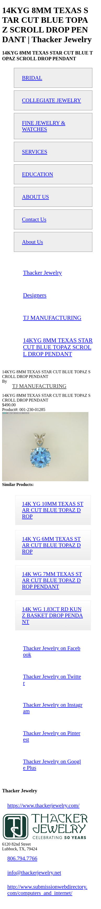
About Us (32, 242)
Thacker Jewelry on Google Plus (52, 764)
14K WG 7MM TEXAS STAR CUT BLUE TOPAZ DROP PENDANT (52, 580)
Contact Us (34, 219)
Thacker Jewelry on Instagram (52, 708)
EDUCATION (37, 174)
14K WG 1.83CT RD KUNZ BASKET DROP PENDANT (52, 615)
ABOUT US (35, 197)
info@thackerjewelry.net (34, 872)
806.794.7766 (22, 858)
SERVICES (34, 152)
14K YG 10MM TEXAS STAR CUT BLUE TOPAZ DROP (52, 510)
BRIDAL (32, 78)
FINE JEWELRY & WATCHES (43, 126)
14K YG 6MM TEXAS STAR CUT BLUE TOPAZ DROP (51, 545)
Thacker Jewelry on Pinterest (51, 736)
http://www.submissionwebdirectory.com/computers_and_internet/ (47, 890)
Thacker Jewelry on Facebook (51, 651)
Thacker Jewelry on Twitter (52, 679)
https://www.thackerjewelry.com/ (43, 805)
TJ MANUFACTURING (39, 386)
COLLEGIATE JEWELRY (51, 100)
